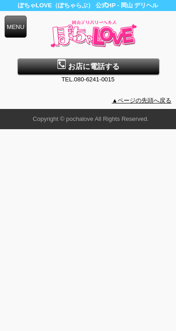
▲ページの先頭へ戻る (141, 100)
